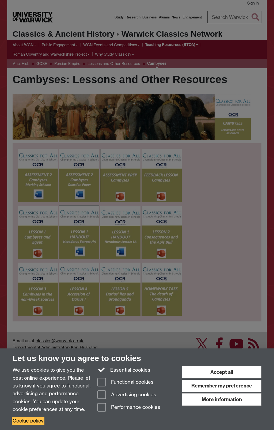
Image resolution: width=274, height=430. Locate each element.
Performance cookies (128, 408)
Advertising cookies (126, 395)
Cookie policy (28, 421)
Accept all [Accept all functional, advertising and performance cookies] (221, 372)
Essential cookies (124, 369)
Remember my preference (221, 386)
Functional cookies (125, 382)
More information (222, 399)
